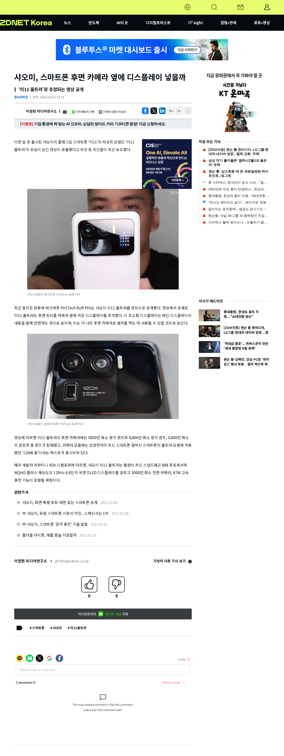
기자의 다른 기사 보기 (172, 560)
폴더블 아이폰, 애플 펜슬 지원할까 (49, 535)
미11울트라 (78, 627)
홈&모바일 (21, 97)
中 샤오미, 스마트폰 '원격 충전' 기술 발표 (55, 524)
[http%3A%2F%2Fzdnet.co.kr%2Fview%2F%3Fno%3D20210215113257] (162, 110)
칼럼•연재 (228, 22)
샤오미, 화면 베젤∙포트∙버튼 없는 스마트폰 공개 (60, 502)
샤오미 (57, 627)
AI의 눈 (122, 22)
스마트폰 (38, 627)
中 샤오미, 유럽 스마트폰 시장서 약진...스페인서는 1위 (65, 513)
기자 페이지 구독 (83, 112)
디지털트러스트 (158, 22)
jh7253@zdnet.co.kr (72, 561)
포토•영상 (262, 22)
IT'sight (195, 22)
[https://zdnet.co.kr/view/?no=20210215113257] (145, 110)
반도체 (94, 22)
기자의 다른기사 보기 (112, 112)
